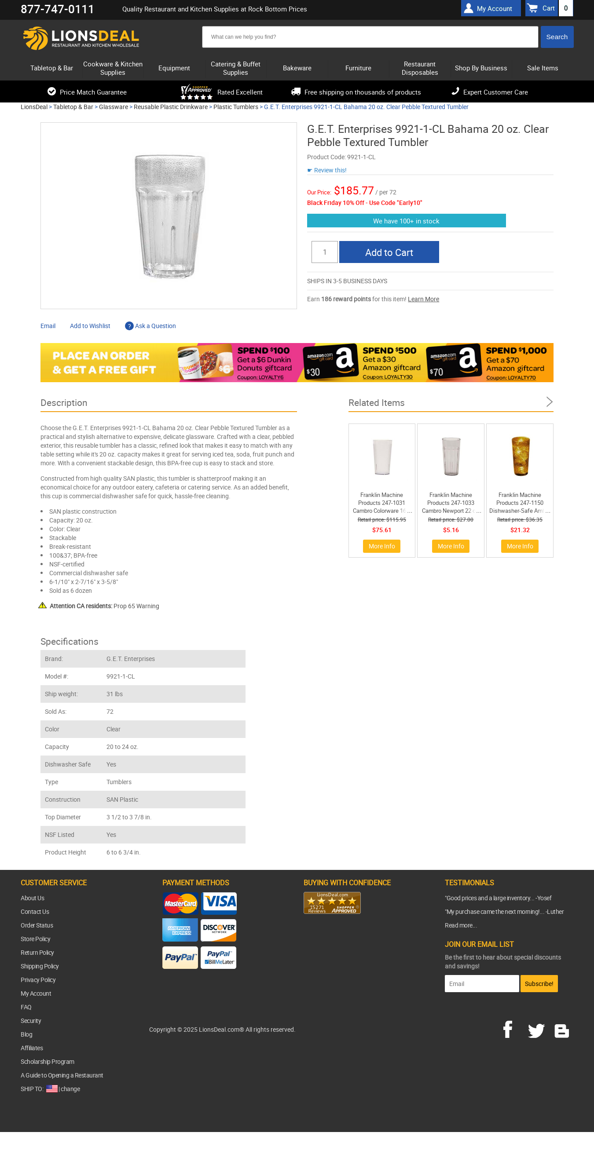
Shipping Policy (40, 966)
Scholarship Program (47, 1061)
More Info (382, 546)
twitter (538, 1028)
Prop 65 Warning (104, 606)
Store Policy (35, 939)
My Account (36, 993)
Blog (26, 1034)
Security (31, 1020)
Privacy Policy (38, 979)
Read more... (461, 925)
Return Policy (37, 952)
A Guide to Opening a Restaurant (62, 1075)
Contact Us (35, 911)
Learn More (423, 299)
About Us (32, 898)
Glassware (113, 106)
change (70, 1089)
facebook (514, 1028)
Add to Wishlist (90, 325)
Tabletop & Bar (73, 106)
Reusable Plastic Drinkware (171, 106)
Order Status (37, 925)
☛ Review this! (327, 170)
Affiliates (32, 1048)
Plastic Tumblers (235, 106)
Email (47, 325)
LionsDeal (34, 106)
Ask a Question (150, 325)
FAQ (26, 1007)
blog (562, 1028)
